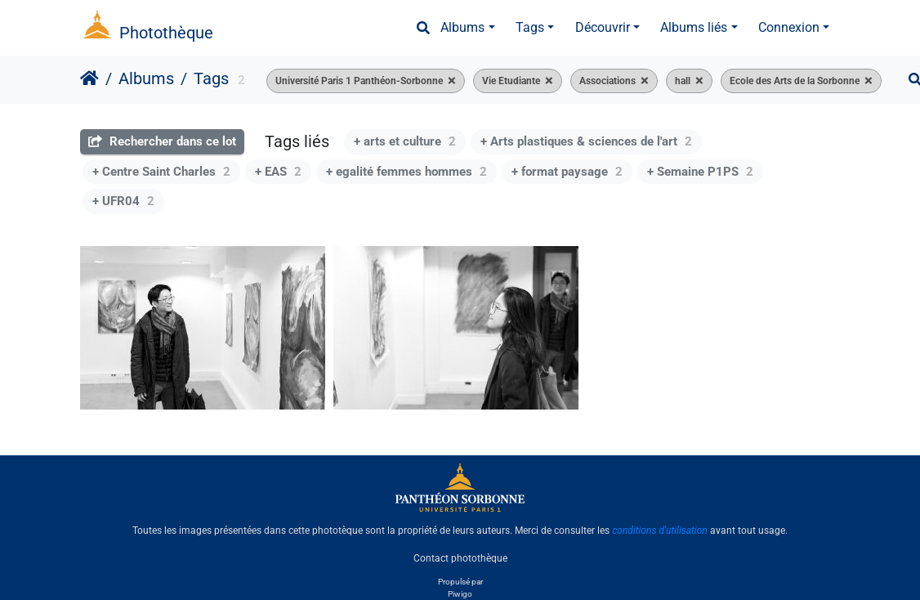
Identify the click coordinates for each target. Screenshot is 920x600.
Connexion (789, 27)
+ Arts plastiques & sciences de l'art (586, 141)
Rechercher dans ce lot (162, 141)
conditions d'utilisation (660, 530)
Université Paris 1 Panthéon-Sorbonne (359, 81)
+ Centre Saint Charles (161, 171)
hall (682, 81)
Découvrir (602, 27)
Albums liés (693, 27)
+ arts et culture (405, 141)
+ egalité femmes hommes (406, 171)
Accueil (89, 78)
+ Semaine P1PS (700, 171)
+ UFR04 (123, 201)
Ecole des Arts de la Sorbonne (795, 81)
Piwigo (460, 593)
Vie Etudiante (511, 81)
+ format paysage (567, 171)
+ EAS (278, 171)
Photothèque (166, 33)
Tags (530, 27)
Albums (462, 27)
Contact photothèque (460, 558)
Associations (607, 81)
